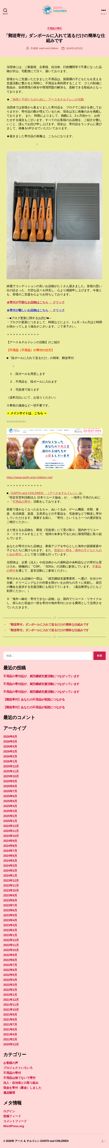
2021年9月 (10, 1014)
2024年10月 (11, 836)
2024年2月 (10, 870)
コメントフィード (15, 1121)
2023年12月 (11, 880)
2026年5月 (10, 741)
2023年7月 (10, 905)
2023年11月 (11, 885)
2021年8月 (10, 1019)
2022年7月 (10, 965)
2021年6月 (10, 1029)
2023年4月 (10, 920)
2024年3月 (10, 865)
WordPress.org (13, 1126)
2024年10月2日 (74, 48)
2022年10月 (11, 950)
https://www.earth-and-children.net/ (30, 477)
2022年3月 (10, 984)
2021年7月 (10, 1024)
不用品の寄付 (54, 28)
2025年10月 (11, 776)
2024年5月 (10, 860)
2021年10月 (11, 1009)
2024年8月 (10, 845)
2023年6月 (10, 910)
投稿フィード (12, 1116)
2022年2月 (10, 989)
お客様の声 (10, 1063)
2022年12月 (11, 940)
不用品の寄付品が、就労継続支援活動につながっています (41, 676)
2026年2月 (10, 756)
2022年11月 (11, 945)
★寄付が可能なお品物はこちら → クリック (36, 302)
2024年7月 (10, 850)
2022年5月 (10, 975)
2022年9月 (10, 955)
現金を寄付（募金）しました (22, 1087)
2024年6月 (10, 855)
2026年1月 (10, 761)
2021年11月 (11, 1004)
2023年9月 (10, 895)
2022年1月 (10, 994)
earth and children (48, 48)
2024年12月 (11, 826)
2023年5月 (10, 915)
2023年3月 (10, 925)
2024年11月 (11, 831)
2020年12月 (11, 1044)
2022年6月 (10, 970)
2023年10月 (11, 890)
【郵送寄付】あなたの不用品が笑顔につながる (34, 699)
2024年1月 (10, 875)
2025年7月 (10, 791)
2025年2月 (10, 816)
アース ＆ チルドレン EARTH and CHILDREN (41, 1141)
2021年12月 (11, 999)
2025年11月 (11, 771)
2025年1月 (10, 821)
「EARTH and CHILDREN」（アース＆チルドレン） (43, 493)
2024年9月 (10, 841)
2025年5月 (10, 801)
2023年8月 (10, 900)
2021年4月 (10, 1034)
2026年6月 (10, 736)
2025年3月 (10, 811)
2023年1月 (10, 935)
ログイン (9, 1111)
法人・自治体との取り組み (20, 1082)
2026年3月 (10, 751)
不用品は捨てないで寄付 (19, 1077)
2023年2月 (10, 930)
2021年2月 (10, 1039)
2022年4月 (10, 980)
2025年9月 (10, 781)
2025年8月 (10, 786)
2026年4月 (10, 746)
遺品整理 (9, 1092)
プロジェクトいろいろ (18, 1068)
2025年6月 (10, 796)
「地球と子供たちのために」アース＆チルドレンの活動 (47, 99)
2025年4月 (10, 806)
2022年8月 (10, 960)
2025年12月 (11, 766)
